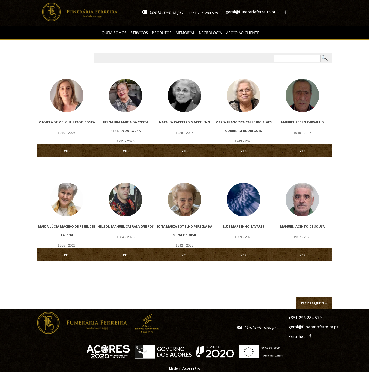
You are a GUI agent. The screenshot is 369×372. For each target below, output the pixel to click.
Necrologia (210, 33)
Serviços (139, 33)
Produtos (161, 33)
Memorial (185, 33)
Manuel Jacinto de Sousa (302, 226)
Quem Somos (114, 33)
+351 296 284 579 (203, 13)
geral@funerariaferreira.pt (250, 11)
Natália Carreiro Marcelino (184, 122)
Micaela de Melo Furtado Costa (66, 122)
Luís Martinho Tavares (243, 226)
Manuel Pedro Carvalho (302, 122)
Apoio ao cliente (242, 33)
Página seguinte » (314, 303)
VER (67, 151)
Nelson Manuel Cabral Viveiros (125, 226)
